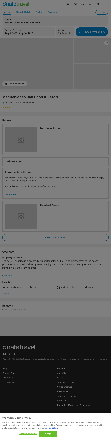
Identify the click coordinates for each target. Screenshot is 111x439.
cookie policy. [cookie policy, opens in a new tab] (51, 428)
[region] (55, 426)
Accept (48, 433)
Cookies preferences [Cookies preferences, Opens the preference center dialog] (28, 433)
